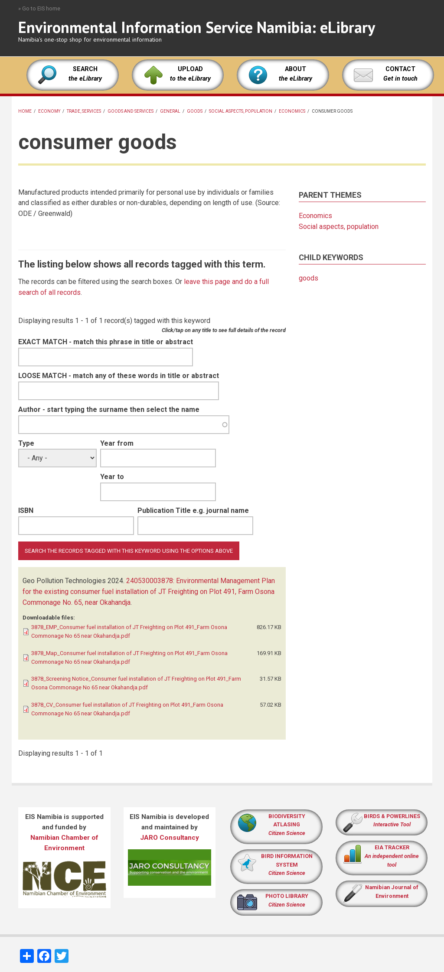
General (170, 111)
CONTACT (400, 69)
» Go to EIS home (39, 8)
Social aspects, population (240, 111)
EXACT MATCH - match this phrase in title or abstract (105, 342)
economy (49, 111)
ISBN (25, 510)
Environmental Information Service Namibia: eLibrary (196, 27)
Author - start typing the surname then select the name (108, 409)
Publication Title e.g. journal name (193, 510)
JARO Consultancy (169, 838)
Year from (117, 443)
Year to (112, 477)
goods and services (130, 111)
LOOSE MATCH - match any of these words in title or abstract (118, 376)
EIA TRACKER (392, 847)
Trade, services (84, 111)
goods (194, 111)
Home (25, 111)
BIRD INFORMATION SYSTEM (287, 865)
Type (26, 443)
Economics (292, 111)
